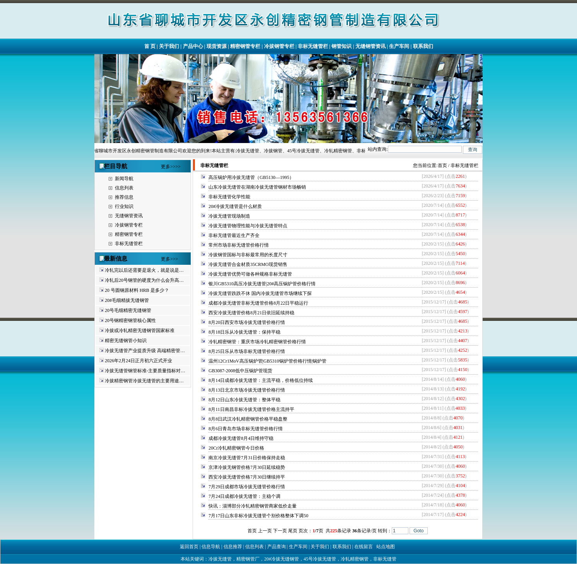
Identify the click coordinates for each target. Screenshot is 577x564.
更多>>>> (171, 166)
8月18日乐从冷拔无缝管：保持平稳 (244, 332)
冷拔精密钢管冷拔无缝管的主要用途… (144, 380)
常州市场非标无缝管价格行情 (238, 245)
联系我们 (423, 46)
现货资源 (217, 46)
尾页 (292, 530)
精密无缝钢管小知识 (126, 340)
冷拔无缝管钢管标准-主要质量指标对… (145, 370)
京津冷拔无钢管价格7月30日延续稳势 (246, 467)
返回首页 (189, 546)
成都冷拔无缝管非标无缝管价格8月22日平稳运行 (258, 303)
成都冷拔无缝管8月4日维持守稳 (240, 438)
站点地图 (385, 546)
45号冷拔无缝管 (320, 559)
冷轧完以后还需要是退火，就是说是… (144, 270)
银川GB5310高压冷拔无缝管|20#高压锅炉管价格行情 (262, 283)
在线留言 (363, 546)
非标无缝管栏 (313, 46)
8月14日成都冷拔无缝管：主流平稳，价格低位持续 (260, 380)
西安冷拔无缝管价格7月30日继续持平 (246, 477)
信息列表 (124, 188)
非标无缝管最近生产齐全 (233, 235)
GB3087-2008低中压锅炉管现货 (240, 370)
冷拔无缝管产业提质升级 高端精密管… (145, 350)
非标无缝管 (384, 559)
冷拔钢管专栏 (279, 46)
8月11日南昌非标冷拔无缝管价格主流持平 (251, 409)
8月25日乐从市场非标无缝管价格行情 (246, 351)
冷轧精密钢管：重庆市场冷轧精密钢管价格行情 (257, 341)
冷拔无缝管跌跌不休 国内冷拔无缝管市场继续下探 (260, 293)
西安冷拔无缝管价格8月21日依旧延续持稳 (251, 312)
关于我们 (169, 46)
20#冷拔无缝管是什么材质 (235, 206)
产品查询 (276, 546)
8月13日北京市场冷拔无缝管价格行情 (246, 390)
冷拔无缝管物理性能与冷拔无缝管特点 (247, 225)
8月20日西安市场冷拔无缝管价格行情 (246, 322)
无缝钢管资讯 (370, 46)
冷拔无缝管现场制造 (229, 216)
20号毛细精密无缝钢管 (128, 310)
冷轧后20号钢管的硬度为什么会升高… (144, 280)
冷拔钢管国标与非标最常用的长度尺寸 (247, 254)
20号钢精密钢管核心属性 (130, 320)
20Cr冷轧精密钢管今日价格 (236, 448)
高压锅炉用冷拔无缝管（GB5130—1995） (251, 177)
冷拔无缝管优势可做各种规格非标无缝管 (250, 274)
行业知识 (124, 206)
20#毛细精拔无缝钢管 (127, 300)
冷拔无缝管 (220, 559)
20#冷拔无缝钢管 (281, 559)
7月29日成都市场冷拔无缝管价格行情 (246, 486)
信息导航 (210, 546)
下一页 (280, 530)
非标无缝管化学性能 (229, 196)
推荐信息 (124, 197)
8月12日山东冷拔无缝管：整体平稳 (244, 399)
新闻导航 (124, 178)
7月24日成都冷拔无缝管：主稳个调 (244, 496)
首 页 (149, 46)
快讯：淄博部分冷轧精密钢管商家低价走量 (252, 506)
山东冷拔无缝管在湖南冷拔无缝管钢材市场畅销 (257, 187)
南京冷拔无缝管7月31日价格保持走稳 (246, 457)
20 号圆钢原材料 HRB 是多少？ (137, 290)
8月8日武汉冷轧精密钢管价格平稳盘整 (247, 419)
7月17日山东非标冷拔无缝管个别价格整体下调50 (258, 515)
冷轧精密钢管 (355, 559)
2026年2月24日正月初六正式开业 (138, 360)
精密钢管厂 (247, 559)
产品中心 (193, 46)
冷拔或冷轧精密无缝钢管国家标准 (139, 330)
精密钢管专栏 (245, 46)
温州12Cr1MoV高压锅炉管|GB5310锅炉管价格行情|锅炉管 (267, 361)
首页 (442, 165)
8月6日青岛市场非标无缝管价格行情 (245, 428)
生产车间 (399, 46)
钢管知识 (341, 46)
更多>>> (169, 259)
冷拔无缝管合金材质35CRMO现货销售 (247, 264)
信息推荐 (233, 546)
